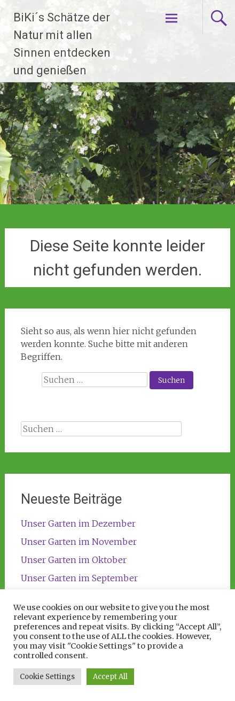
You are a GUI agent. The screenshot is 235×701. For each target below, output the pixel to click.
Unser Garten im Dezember (78, 523)
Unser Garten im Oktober (74, 559)
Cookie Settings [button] (47, 676)
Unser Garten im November (79, 541)
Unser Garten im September (79, 578)
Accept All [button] (110, 676)
